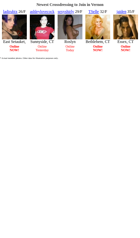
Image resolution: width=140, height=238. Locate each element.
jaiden (121, 11)
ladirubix (10, 11)
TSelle (93, 11)
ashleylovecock (42, 11)
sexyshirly (66, 11)
